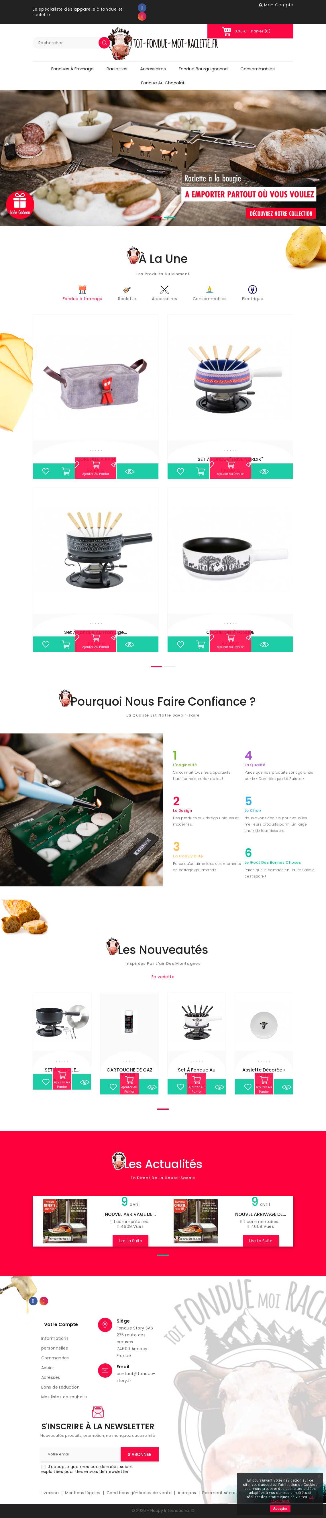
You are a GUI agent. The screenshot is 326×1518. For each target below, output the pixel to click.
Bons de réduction (60, 1387)
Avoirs (47, 1368)
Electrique (252, 293)
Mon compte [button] (278, 5)
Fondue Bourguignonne (203, 69)
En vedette (163, 977)
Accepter (280, 1509)
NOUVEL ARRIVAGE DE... (130, 1214)
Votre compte (61, 1324)
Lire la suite (130, 1241)
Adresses (50, 1377)
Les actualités (163, 1164)
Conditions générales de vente (140, 1493)
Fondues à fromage (72, 69)
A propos (187, 1493)
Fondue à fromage (83, 293)
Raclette (127, 293)
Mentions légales (83, 1493)
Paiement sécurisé (222, 1493)
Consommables (257, 69)
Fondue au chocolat (163, 83)
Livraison (50, 1493)
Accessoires (153, 69)
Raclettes (117, 69)
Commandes (55, 1358)
